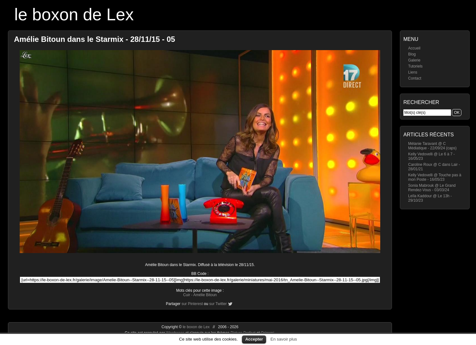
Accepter (254, 339)
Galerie (414, 60)
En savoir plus (284, 339)
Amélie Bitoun (205, 295)
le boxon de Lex (74, 14)
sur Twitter (218, 304)
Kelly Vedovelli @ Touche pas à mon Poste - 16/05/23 (434, 177)
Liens (412, 72)
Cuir (186, 295)
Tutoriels (415, 66)
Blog (412, 54)
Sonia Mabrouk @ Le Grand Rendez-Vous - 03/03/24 (432, 187)
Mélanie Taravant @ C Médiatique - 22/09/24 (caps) (432, 145)
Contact (414, 78)
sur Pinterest (192, 304)
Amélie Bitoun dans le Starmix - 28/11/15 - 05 (94, 39)
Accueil (414, 48)
